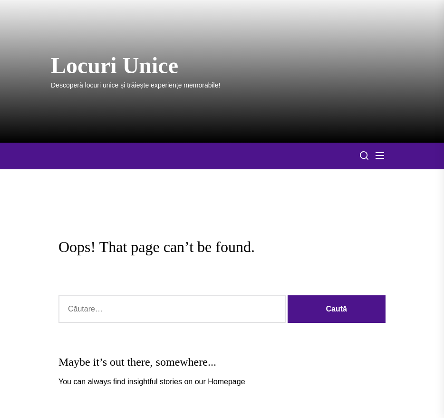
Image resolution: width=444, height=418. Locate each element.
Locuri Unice (114, 65)
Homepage (226, 382)
